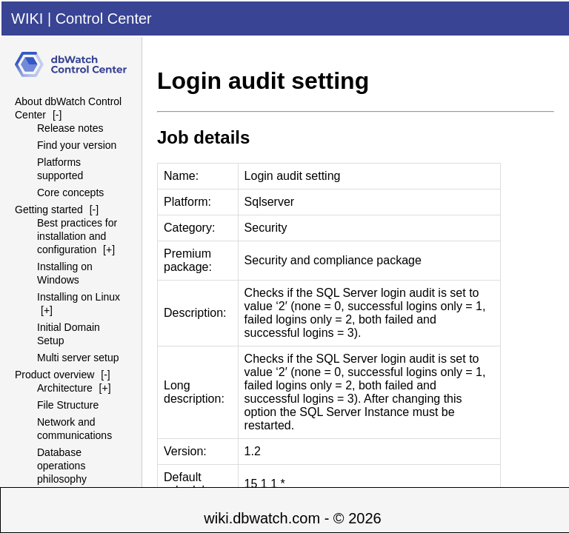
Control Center (104, 18)
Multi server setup (78, 357)
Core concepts (70, 192)
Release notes (70, 128)
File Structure (68, 405)
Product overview (54, 375)
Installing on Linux (78, 297)
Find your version (76, 145)
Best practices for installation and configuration (77, 236)
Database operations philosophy (62, 465)
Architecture (65, 388)
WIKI (27, 18)
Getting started (49, 209)
